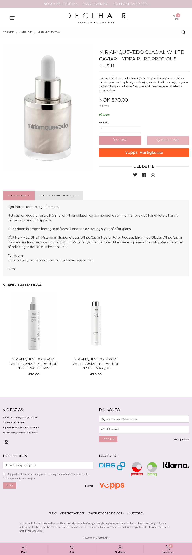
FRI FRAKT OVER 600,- (130, 4)
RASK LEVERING (95, 4)
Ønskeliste (168, 140)
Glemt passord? (181, 439)
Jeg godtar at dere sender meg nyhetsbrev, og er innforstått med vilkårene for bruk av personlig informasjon (46, 476)
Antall (104, 122)
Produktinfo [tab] (17, 195)
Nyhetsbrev (136, 513)
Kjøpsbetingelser (72, 513)
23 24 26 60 (19, 422)
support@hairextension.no (25, 427)
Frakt (52, 513)
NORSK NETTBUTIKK (61, 4)
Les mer (89, 485)
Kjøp (119, 140)
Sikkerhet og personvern (106, 513)
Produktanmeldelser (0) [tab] (57, 195)
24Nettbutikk (102, 538)
